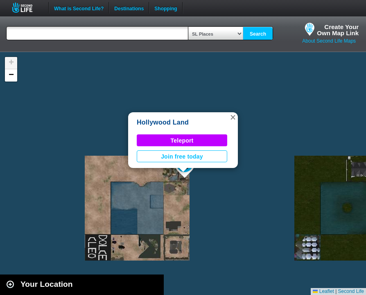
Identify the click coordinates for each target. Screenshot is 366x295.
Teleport (182, 140)
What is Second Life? (79, 8)
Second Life (26, 7)
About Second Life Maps (329, 41)
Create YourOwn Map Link (338, 29)
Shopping (165, 8)
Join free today (182, 156)
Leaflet (323, 291)
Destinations (129, 8)
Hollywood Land (163, 122)
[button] (233, 117)
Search (258, 34)
